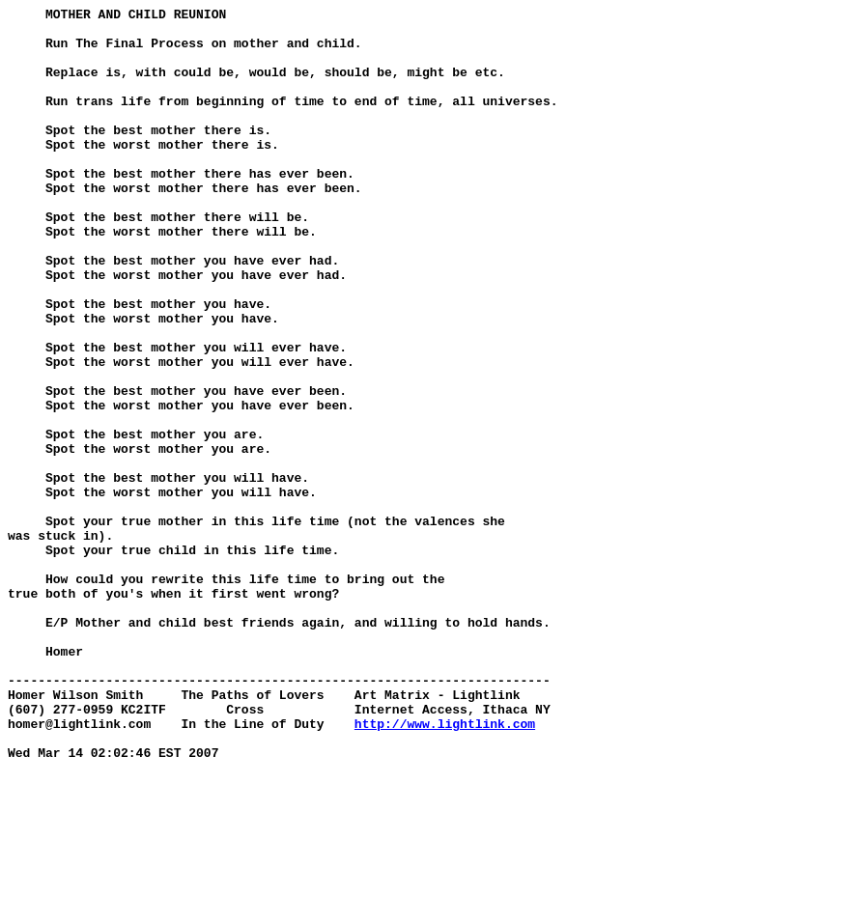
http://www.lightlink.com (444, 868)
